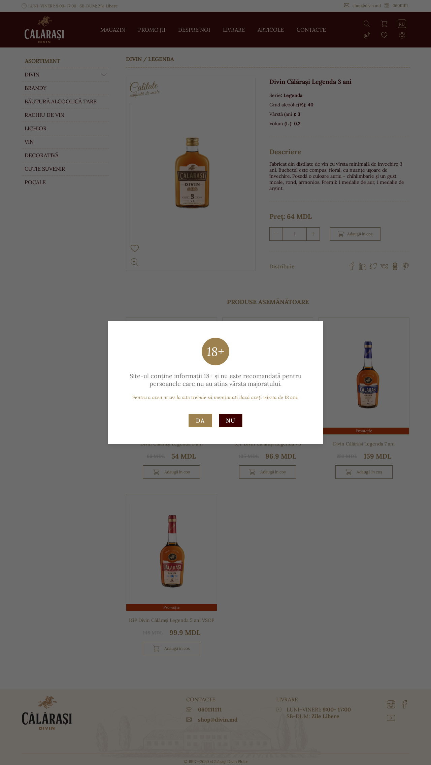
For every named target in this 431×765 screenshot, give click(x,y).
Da (200, 420)
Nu (230, 420)
